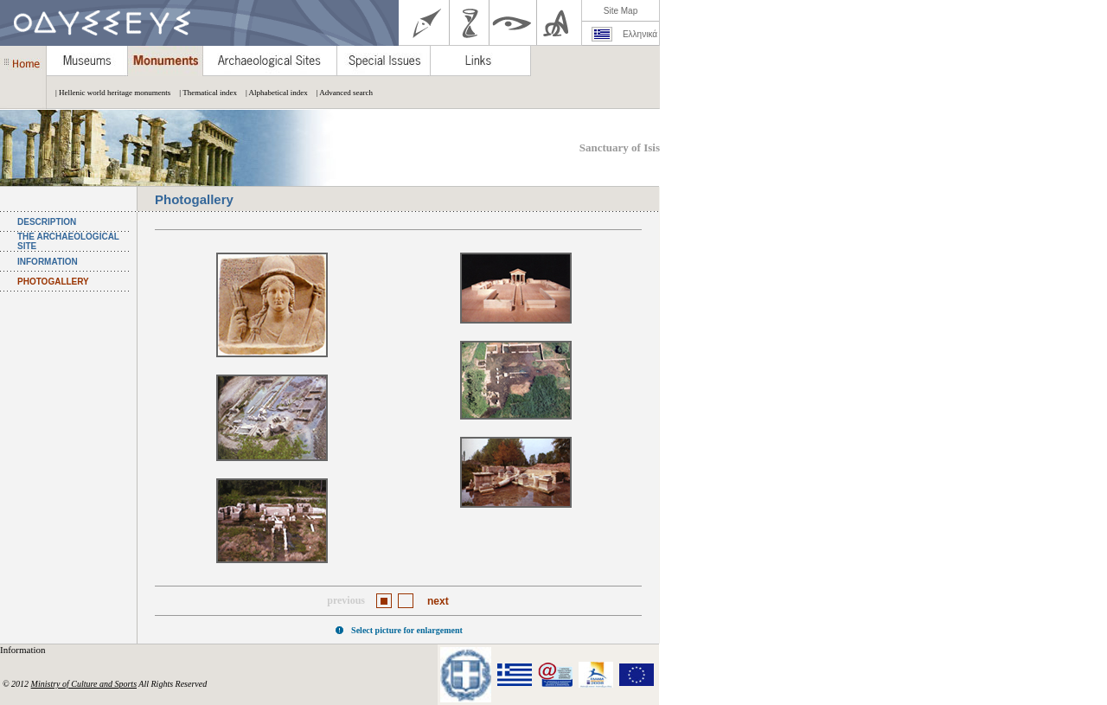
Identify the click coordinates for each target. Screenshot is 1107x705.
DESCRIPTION (46, 222)
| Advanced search (340, 92)
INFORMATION (47, 261)
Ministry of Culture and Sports (84, 684)
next (438, 601)
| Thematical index (203, 92)
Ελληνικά (640, 34)
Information (24, 649)
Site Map (620, 11)
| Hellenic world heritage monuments (108, 92)
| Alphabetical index (272, 92)
